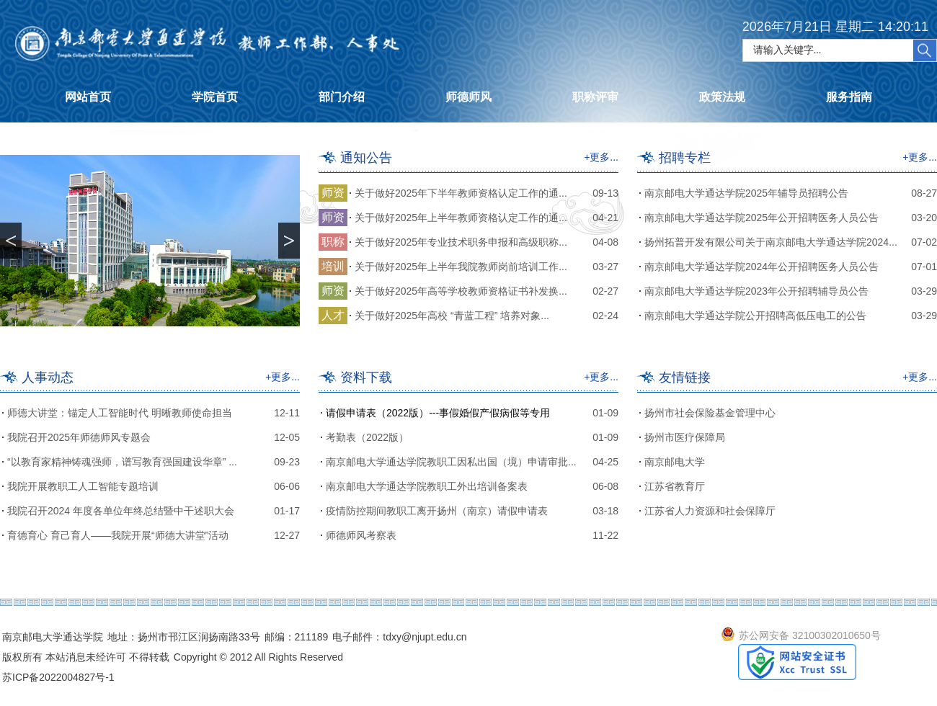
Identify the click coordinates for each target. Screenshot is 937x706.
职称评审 (595, 97)
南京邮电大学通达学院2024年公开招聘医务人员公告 (761, 266)
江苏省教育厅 (674, 486)
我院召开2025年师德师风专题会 (79, 437)
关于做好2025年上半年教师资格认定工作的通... (461, 217)
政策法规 (722, 97)
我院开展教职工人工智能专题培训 (83, 486)
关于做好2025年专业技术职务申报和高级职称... (461, 242)
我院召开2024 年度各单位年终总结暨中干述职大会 (120, 511)
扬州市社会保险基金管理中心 (710, 413)
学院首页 (215, 97)
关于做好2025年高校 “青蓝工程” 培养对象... (452, 315)
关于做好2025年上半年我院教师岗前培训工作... (461, 266)
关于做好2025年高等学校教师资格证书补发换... (461, 291)
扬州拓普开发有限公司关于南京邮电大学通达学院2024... (770, 242)
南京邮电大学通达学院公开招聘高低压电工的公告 (755, 315)
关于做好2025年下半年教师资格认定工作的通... (461, 193)
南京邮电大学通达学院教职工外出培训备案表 (427, 486)
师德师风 (468, 97)
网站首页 (88, 97)
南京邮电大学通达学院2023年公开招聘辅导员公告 (756, 291)
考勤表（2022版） (367, 437)
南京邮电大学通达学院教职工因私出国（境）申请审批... (451, 462)
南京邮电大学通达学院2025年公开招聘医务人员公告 (761, 217)
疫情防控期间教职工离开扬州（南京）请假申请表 (437, 511)
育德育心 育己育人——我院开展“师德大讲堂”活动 (117, 535)
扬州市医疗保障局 (684, 437)
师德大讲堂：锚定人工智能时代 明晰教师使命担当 (119, 413)
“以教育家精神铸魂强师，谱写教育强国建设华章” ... (122, 462)
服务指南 (849, 97)
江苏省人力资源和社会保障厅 (710, 511)
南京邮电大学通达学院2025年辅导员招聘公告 (746, 193)
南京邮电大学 (674, 462)
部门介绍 (342, 97)
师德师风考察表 (361, 535)
